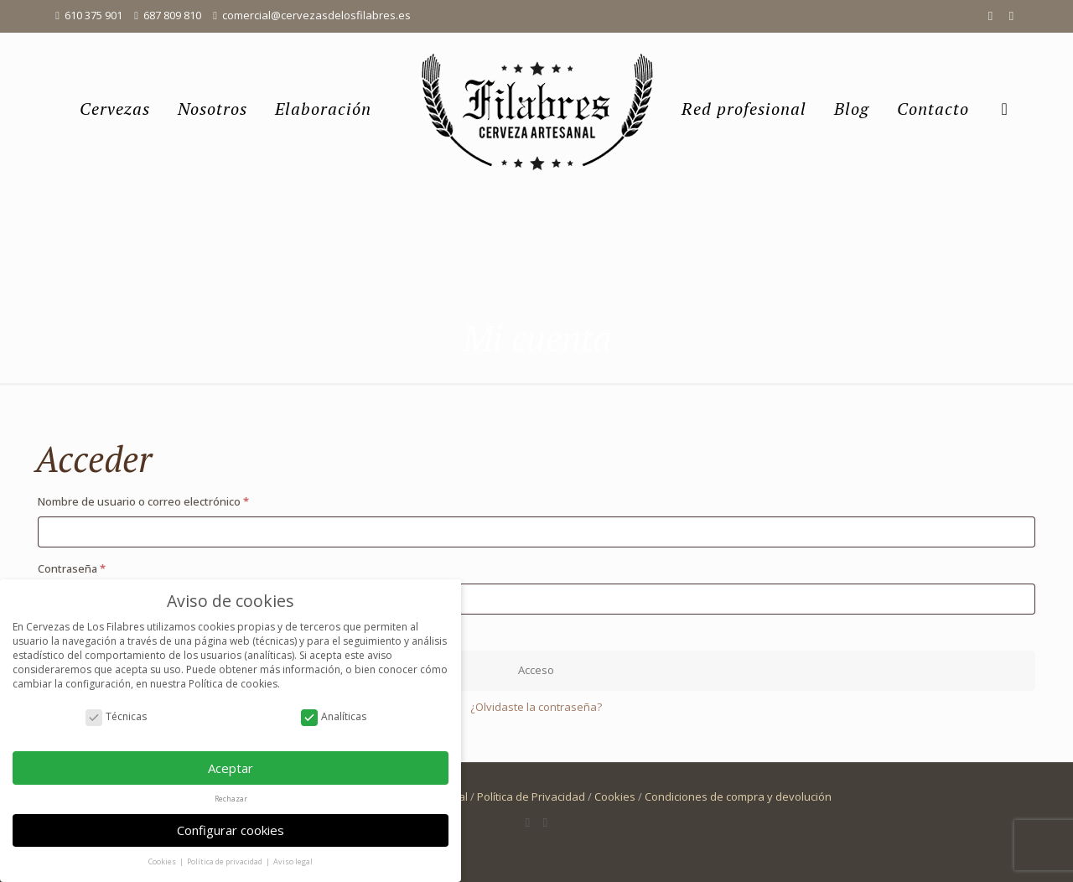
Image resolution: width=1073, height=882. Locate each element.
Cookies (614, 796)
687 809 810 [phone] (172, 15)
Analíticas (333, 716)
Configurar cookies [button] (230, 830)
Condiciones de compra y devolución (738, 796)
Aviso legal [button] (293, 861)
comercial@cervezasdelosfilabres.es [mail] (316, 15)
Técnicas (116, 716)
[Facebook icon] (990, 15)
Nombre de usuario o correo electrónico (171, 499)
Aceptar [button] (230, 768)
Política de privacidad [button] (225, 861)
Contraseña (100, 567)
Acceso (536, 669)
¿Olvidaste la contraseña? (536, 706)
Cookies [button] (163, 861)
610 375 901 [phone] (93, 15)
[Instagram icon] (1011, 15)
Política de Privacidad (531, 796)
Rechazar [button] (231, 798)
